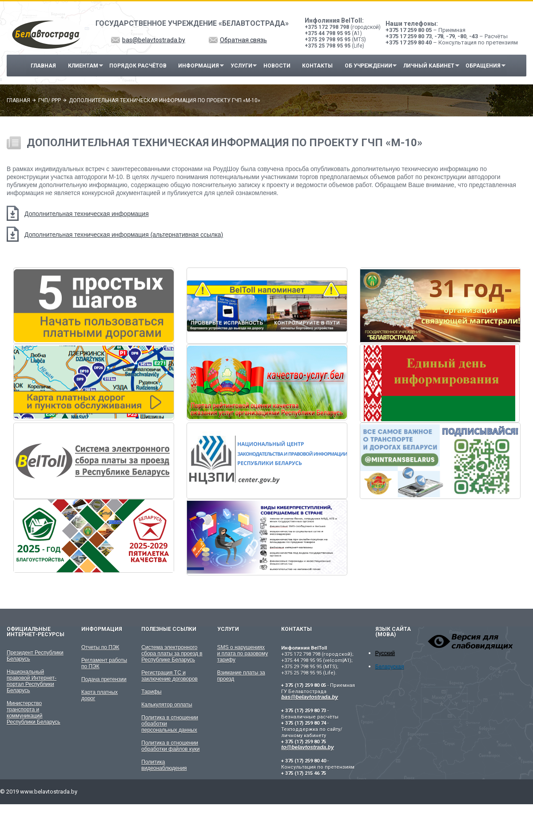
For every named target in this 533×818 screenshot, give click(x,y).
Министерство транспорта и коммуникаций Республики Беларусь (33, 712)
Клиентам (83, 66)
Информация (199, 66)
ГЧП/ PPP (49, 100)
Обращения (483, 66)
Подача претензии (104, 679)
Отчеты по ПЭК (100, 647)
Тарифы (151, 692)
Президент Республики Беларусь (35, 656)
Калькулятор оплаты (166, 705)
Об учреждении (368, 66)
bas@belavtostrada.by (153, 40)
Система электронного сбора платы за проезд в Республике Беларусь (171, 653)
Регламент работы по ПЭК (104, 663)
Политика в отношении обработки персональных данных (169, 723)
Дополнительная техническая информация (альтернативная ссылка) (123, 234)
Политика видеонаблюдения (164, 765)
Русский (385, 653)
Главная (43, 66)
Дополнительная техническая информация (86, 213)
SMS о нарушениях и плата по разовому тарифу (242, 653)
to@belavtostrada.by (307, 747)
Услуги (241, 66)
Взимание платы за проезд (241, 676)
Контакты (317, 66)
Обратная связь (243, 40)
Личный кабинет (428, 66)
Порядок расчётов (138, 66)
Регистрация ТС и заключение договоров (169, 676)
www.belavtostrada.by (48, 791)
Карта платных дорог (99, 695)
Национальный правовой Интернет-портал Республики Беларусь (31, 681)
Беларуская (389, 666)
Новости (276, 66)
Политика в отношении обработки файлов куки (170, 746)
